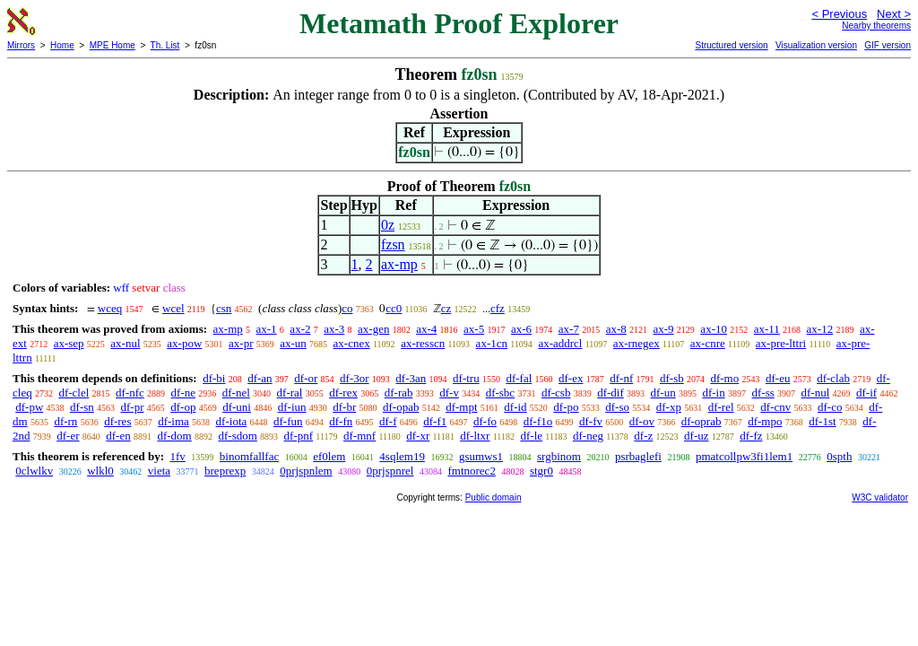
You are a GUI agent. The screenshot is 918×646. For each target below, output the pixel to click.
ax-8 (616, 329)
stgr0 (541, 470)
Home (62, 45)
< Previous (839, 14)
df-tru (466, 378)
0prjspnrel (390, 470)
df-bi (214, 378)
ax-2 (300, 329)
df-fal (519, 378)
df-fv (590, 421)
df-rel (721, 407)
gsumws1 (481, 456)
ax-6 (521, 329)
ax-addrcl (560, 343)
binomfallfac (249, 456)
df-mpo (765, 421)
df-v (449, 392)
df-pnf (299, 435)
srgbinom (559, 456)
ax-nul (125, 343)
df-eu (778, 378)
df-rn (65, 421)
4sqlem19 (402, 456)
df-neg (588, 435)
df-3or (354, 378)
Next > (894, 14)
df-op (182, 407)
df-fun (288, 421)
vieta (159, 470)
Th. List (165, 45)
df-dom (174, 435)
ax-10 (713, 329)
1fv (177, 456)
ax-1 (266, 329)
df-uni (236, 407)
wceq (110, 308)
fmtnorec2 (471, 470)
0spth (839, 456)
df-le (531, 435)
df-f (388, 421)
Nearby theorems (876, 26)
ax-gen (373, 329)
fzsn (393, 244)
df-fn (340, 421)
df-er (67, 435)
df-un (663, 392)
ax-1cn (491, 343)
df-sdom (237, 435)
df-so (617, 407)
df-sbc (500, 392)
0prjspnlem (306, 470)
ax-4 (426, 329)
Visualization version (816, 45)
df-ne (183, 392)
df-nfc (130, 392)
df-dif (610, 392)
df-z (643, 435)
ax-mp (399, 264)
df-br (344, 407)
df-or (305, 378)
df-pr (132, 407)
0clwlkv (34, 470)
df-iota (231, 421)
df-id (515, 407)
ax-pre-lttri (781, 343)
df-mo (724, 378)
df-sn (82, 407)
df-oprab (701, 421)
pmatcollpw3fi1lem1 (744, 456)
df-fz (751, 435)
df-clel (73, 392)
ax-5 (473, 329)
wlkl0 (100, 470)
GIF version (887, 45)
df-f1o (538, 421)
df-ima (173, 421)
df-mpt (461, 407)
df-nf (621, 378)
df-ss (762, 392)
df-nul (815, 392)
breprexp (225, 470)
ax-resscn (423, 343)
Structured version (731, 45)
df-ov (641, 421)
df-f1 (434, 421)
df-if (866, 392)
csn (223, 308)
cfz (497, 308)
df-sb (672, 378)
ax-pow (184, 343)
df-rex (343, 392)
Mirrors (21, 45)
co (347, 308)
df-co (830, 407)
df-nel (236, 392)
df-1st (822, 421)
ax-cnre (707, 343)
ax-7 (569, 329)
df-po (565, 407)
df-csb (556, 392)
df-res (117, 421)
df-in (713, 392)
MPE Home (112, 45)
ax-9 (664, 329)
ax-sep (69, 343)
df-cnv (775, 407)
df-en (118, 435)
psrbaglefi (638, 456)
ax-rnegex (636, 343)
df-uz (696, 435)
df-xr (417, 435)
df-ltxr (474, 435)
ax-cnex (351, 343)
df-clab (833, 378)
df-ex (571, 378)
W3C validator (880, 497)
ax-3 (334, 329)
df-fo (485, 421)
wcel (173, 308)
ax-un (293, 343)
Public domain (493, 497)
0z (387, 224)
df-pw (29, 407)
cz (446, 308)
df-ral (290, 392)
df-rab (399, 392)
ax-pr (241, 343)
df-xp (668, 407)
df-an (259, 378)
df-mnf (359, 435)
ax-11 (767, 329)
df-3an (410, 378)
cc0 (393, 308)
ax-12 (820, 329)
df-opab (401, 407)
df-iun (292, 407)
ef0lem (329, 456)
